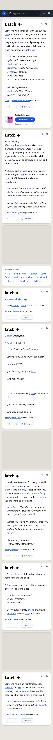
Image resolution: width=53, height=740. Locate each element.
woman (25, 691)
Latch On (17, 277)
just (13, 305)
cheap (31, 609)
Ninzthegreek (17, 212)
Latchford (42, 277)
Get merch (27, 107)
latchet (11, 343)
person (43, 497)
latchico (12, 281)
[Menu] (49, 13)
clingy (24, 299)
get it (23, 305)
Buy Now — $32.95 (25, 119)
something (31, 585)
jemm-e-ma (16, 418)
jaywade (14, 549)
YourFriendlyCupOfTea (21, 100)
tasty (9, 588)
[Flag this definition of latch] (47, 292)
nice (27, 613)
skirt (33, 393)
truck (28, 188)
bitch (9, 335)
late (17, 203)
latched (29, 277)
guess (19, 574)
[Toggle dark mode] (44, 13)
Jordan (10, 64)
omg (42, 705)
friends (31, 50)
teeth (10, 533)
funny (42, 493)
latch (7, 273)
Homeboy (12, 507)
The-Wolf (15, 311)
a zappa (14, 619)
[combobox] (24, 13)
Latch (7, 100)
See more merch (21, 124)
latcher (33, 273)
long (13, 192)
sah (9, 364)
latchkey (37, 281)
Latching (24, 281)
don (7, 34)
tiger (41, 529)
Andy (18, 701)
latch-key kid (20, 273)
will (19, 687)
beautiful (11, 613)
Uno (9, 701)
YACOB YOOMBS (18, 714)
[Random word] (37, 13)
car (18, 149)
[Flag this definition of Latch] (46, 24)
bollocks (9, 687)
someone (9, 299)
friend (21, 42)
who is (18, 299)
